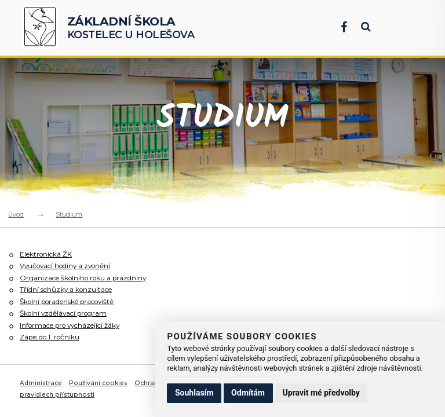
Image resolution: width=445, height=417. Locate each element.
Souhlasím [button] (194, 392)
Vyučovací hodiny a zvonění (69, 265)
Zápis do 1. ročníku (52, 335)
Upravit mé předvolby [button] (321, 392)
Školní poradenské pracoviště (71, 301)
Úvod (16, 214)
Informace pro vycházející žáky (73, 324)
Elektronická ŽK (47, 254)
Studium (69, 214)
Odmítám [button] (248, 392)
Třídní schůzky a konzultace (67, 288)
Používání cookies (99, 381)
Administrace (41, 381)
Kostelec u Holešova (131, 27)
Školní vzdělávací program (67, 312)
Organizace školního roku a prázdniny (87, 277)
